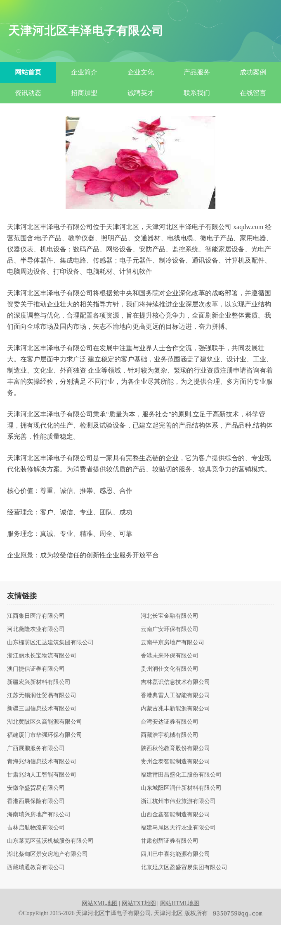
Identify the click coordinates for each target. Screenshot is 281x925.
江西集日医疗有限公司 (36, 616)
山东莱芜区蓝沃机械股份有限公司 (50, 841)
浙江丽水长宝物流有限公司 (41, 656)
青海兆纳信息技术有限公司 (41, 762)
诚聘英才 (141, 92)
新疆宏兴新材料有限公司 (39, 682)
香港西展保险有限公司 (36, 801)
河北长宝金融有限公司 (169, 616)
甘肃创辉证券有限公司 (169, 841)
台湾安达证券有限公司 (169, 722)
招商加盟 (84, 92)
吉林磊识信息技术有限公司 (175, 682)
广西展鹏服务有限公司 (36, 748)
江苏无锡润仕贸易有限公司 (41, 695)
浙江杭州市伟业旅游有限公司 (178, 801)
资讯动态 (28, 92)
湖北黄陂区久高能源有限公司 (44, 722)
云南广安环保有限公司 (169, 629)
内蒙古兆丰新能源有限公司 (175, 709)
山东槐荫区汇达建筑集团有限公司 (50, 642)
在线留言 (253, 92)
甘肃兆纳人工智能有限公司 (41, 775)
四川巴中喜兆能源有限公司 (175, 854)
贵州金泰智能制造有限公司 (175, 762)
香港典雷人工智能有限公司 (175, 695)
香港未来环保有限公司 (169, 656)
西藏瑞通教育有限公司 (36, 867)
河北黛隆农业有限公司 (36, 629)
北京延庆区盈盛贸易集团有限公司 (184, 867)
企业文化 (141, 72)
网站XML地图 (100, 903)
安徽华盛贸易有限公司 (36, 788)
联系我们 (197, 92)
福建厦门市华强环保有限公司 (44, 735)
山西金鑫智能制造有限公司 (175, 814)
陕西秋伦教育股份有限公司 (175, 748)
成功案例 (253, 72)
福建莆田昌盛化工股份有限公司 (181, 775)
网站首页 (28, 72)
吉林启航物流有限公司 (36, 828)
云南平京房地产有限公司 (172, 642)
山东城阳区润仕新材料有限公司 (181, 788)
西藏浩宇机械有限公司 (169, 735)
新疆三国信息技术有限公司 (41, 709)
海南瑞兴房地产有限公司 (39, 814)
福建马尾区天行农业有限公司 (178, 828)
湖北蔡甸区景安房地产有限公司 (47, 854)
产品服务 (197, 72)
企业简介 (84, 72)
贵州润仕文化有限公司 (169, 669)
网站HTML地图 (180, 903)
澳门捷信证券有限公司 (36, 669)
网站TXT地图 (139, 903)
